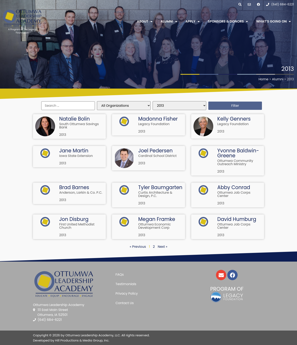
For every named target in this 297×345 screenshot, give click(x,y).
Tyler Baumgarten (160, 187)
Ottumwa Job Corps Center (234, 194)
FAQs (120, 274)
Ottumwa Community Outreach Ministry (235, 162)
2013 (62, 134)
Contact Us (125, 303)
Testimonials (126, 284)
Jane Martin (73, 150)
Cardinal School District (157, 155)
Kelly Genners (234, 118)
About (144, 21)
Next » (162, 246)
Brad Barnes (74, 187)
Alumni (169, 21)
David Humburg (236, 219)
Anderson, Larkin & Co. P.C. (80, 192)
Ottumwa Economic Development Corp (154, 226)
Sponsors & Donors (228, 21)
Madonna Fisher (158, 118)
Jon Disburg (73, 219)
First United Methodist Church (76, 226)
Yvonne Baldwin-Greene (238, 153)
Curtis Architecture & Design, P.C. (155, 194)
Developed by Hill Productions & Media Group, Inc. (71, 340)
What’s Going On (273, 21)
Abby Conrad (233, 187)
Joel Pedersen (155, 150)
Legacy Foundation (154, 124)
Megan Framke (156, 219)
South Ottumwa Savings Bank (79, 126)
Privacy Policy (127, 293)
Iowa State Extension (76, 155)
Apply (192, 21)
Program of (226, 289)
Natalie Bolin (74, 118)
